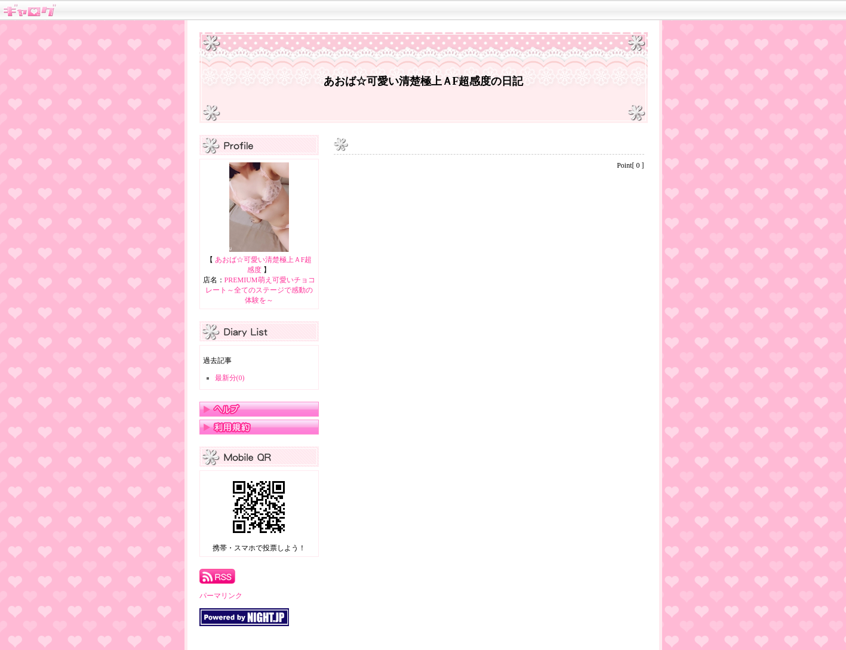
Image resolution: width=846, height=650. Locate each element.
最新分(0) (230, 378)
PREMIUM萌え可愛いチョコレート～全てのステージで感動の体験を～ (260, 290)
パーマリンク (220, 596)
